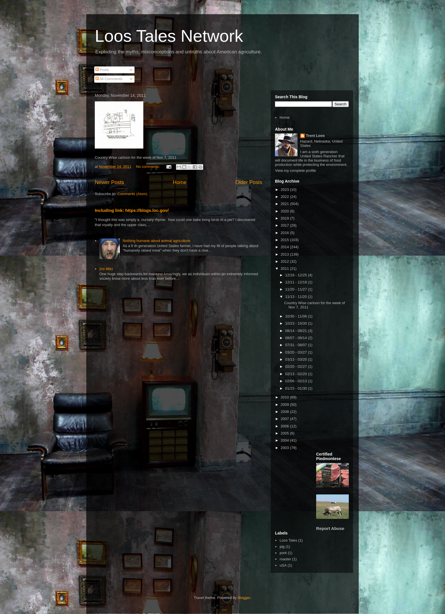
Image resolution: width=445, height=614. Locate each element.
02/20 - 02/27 (296, 366)
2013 (285, 254)
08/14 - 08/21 (296, 331)
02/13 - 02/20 (296, 374)
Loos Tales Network (169, 35)
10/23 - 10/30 (296, 323)
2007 (285, 419)
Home (180, 182)
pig (282, 546)
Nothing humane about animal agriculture (156, 241)
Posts (102, 70)
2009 (285, 404)
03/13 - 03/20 (296, 359)
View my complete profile (295, 170)
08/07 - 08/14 (296, 338)
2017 (285, 225)
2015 (285, 240)
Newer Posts (109, 182)
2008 (285, 412)
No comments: (148, 166)
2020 (285, 211)
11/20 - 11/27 (296, 289)
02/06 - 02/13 (296, 381)
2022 (285, 197)
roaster (285, 559)
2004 (285, 440)
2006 (285, 426)
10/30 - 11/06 (296, 316)
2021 (285, 204)
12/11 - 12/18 (296, 282)
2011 (285, 268)
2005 (285, 433)
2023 (285, 189)
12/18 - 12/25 (296, 275)
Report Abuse (330, 528)
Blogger (244, 598)
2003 (285, 448)
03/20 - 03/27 (296, 352)
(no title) (106, 269)
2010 (285, 397)
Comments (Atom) (132, 194)
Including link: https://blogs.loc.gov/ (132, 210)
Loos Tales (288, 540)
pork (283, 553)
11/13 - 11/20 (296, 297)
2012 (285, 261)
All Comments (109, 79)
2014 (285, 247)
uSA (283, 565)
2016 (285, 233)
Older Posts (248, 182)
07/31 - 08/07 (296, 345)
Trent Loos (315, 135)
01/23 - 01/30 (296, 388)
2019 (285, 218)
